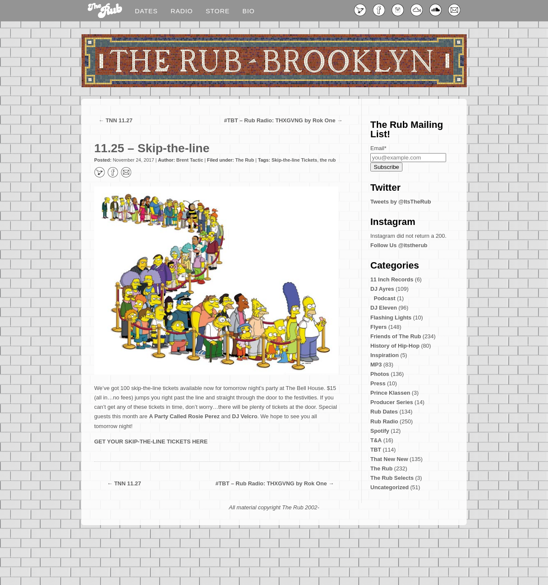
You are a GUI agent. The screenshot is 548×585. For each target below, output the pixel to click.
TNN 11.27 (119, 120)
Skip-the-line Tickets (294, 159)
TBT (375, 449)
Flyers (378, 327)
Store (217, 11)
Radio (181, 11)
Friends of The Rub (395, 336)
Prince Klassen (390, 393)
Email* (378, 148)
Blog (105, 11)
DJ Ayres (382, 289)
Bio (248, 11)
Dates (146, 11)
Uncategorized (389, 487)
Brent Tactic (189, 159)
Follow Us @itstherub (398, 245)
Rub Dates (384, 411)
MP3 (376, 364)
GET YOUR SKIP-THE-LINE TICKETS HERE (151, 441)
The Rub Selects (392, 478)
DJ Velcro (244, 416)
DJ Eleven (383, 307)
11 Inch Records (391, 279)
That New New (389, 459)
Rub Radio (384, 421)
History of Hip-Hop (395, 346)
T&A (376, 440)
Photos (379, 374)
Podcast (385, 298)
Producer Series (391, 402)
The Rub (244, 159)
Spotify (379, 431)
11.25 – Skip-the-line (151, 148)
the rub (328, 159)
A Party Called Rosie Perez (184, 416)
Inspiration (384, 355)
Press (377, 383)
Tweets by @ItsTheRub (400, 201)
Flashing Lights (390, 317)
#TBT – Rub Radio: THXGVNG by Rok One (279, 120)
